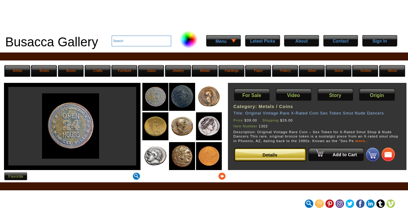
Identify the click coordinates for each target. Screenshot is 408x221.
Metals (205, 70)
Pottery (285, 70)
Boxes (71, 70)
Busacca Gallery (51, 42)
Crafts (97, 70)
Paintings (232, 70)
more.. (361, 141)
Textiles (365, 70)
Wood (392, 70)
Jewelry (178, 70)
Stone (338, 70)
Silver (312, 70)
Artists (17, 70)
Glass (151, 70)
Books (44, 70)
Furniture (124, 70)
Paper (258, 70)
